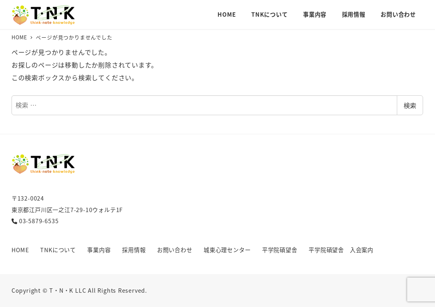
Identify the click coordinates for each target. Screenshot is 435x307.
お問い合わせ (174, 250)
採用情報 (134, 250)
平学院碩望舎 (279, 250)
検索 (410, 105)
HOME (20, 250)
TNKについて (58, 250)
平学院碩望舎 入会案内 (341, 250)
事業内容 (99, 250)
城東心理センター (227, 250)
